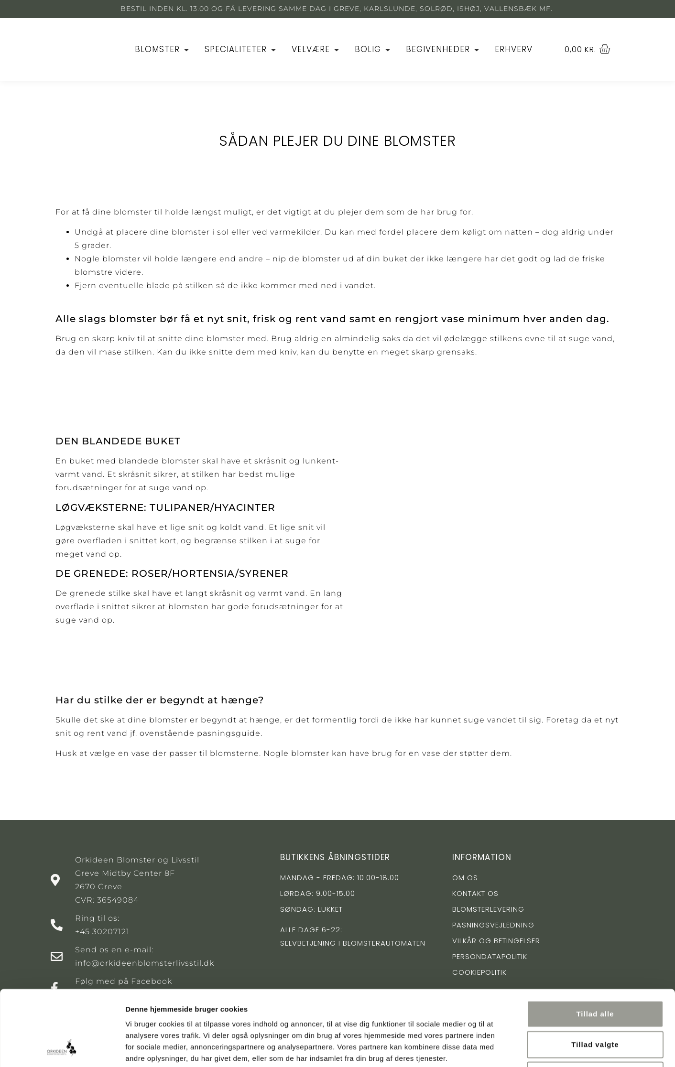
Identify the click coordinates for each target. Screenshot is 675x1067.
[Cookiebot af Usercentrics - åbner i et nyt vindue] (62, 1048)
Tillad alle (595, 943)
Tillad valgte (595, 974)
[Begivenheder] (443, 49)
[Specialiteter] (241, 49)
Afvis (595, 1004)
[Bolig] (373, 49)
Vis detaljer (497, 1048)
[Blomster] (163, 49)
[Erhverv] (513, 49)
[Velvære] (316, 49)
